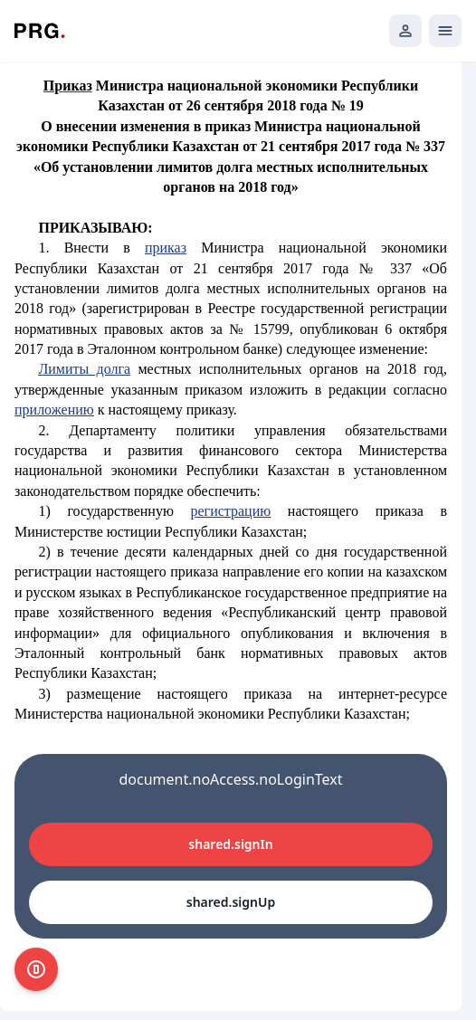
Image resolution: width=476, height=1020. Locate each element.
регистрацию (230, 511)
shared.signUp (230, 901)
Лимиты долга (84, 369)
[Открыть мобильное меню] (445, 30)
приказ (165, 247)
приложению (54, 409)
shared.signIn (230, 844)
